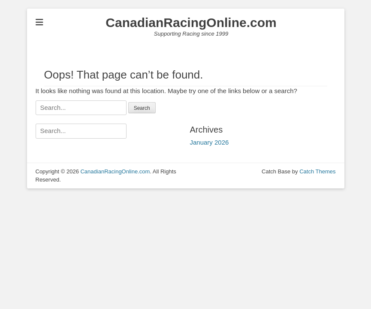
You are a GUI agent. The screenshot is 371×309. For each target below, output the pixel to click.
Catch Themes (317, 171)
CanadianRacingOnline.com (191, 22)
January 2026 (209, 142)
